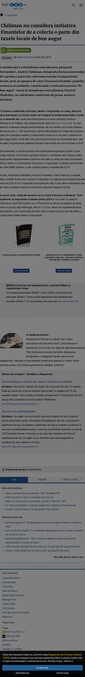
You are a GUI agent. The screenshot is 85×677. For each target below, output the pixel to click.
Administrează (22, 673)
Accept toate (43, 668)
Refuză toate (63, 673)
